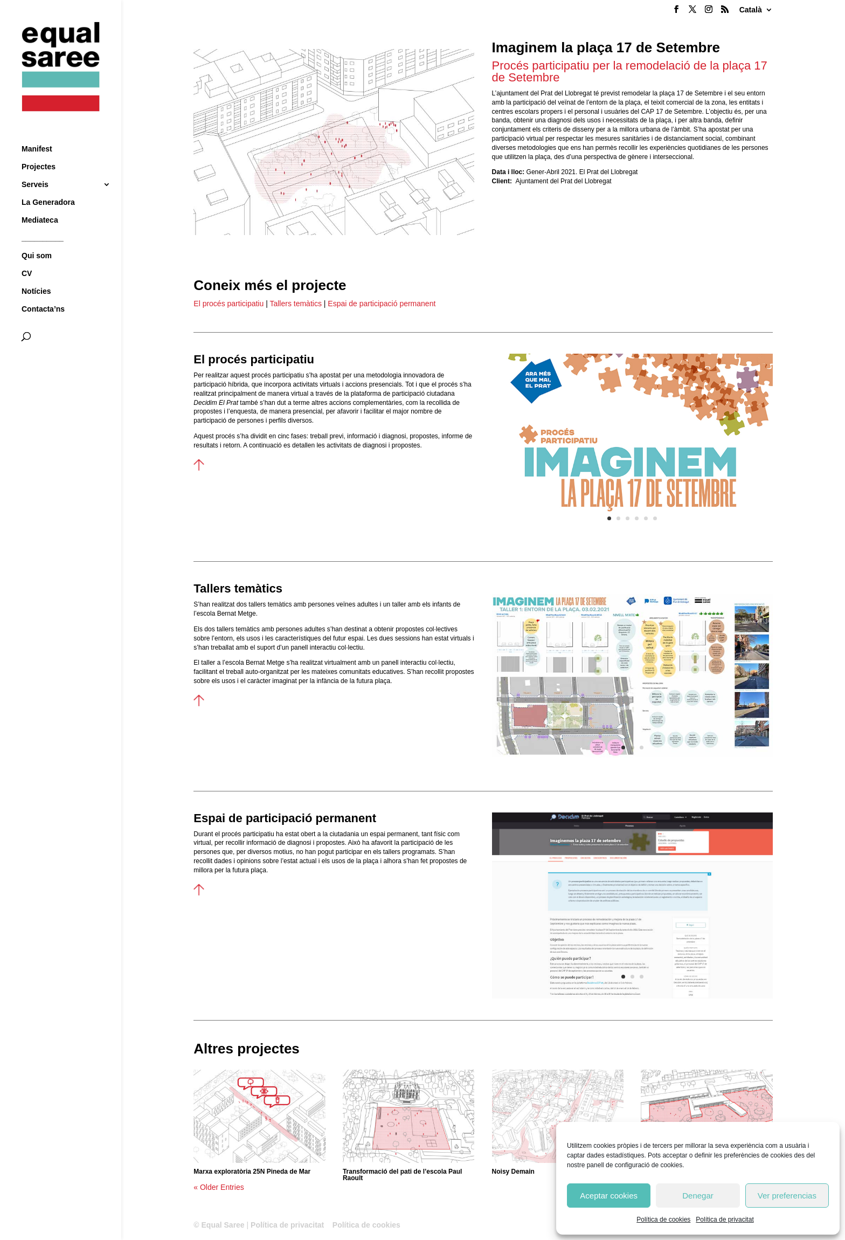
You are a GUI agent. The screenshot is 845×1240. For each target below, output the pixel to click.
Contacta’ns (43, 289)
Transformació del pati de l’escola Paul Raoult (402, 1175)
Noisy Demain (513, 1171)
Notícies (36, 271)
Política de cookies (663, 1219)
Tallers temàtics (295, 303)
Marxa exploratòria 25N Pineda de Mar (251, 1171)
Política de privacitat (724, 1219)
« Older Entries (218, 1187)
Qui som (37, 236)
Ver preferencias (787, 1195)
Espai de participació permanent (381, 303)
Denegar (698, 1195)
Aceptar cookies (609, 1195)
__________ (43, 218)
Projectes (39, 147)
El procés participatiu (228, 303)
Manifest (37, 129)
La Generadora (48, 182)
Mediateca (40, 200)
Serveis (35, 165)
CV (27, 254)
